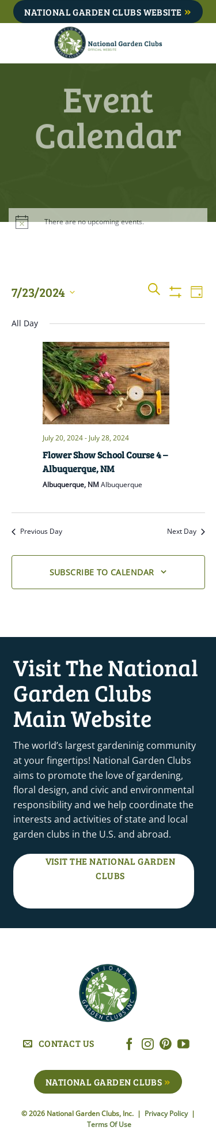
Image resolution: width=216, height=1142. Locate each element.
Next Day (186, 531)
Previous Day (37, 531)
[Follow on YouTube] (183, 1044)
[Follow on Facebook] (129, 1044)
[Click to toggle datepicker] (43, 292)
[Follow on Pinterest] (166, 1044)
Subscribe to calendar (102, 572)
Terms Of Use (109, 1124)
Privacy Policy (167, 1113)
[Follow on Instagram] (148, 1044)
